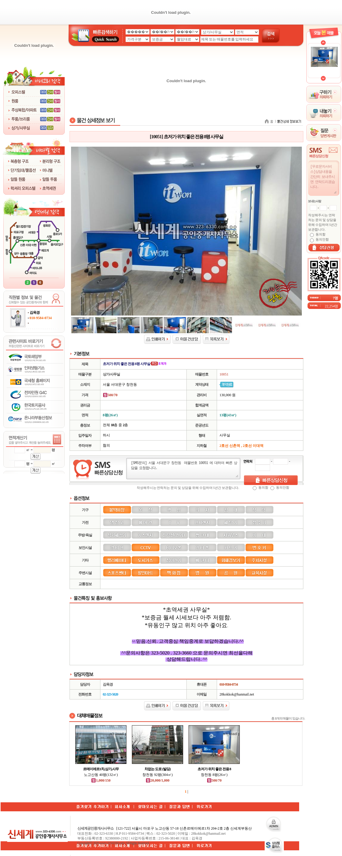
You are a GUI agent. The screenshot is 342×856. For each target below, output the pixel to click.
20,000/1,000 (157, 780)
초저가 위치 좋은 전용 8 (214, 769)
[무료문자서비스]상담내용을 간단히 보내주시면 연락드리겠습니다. (323, 179)
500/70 (214, 780)
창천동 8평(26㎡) (214, 775)
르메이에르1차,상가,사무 (101, 769)
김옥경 (35, 312)
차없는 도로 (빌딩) (157, 769)
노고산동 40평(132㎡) (101, 775)
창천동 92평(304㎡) (157, 775)
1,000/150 (100, 780)
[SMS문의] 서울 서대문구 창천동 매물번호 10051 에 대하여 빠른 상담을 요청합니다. (184, 468)
